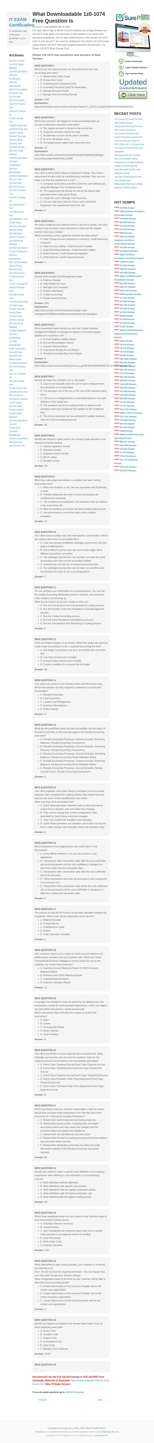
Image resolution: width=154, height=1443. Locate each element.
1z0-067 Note (15, 406)
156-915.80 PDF (17, 445)
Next (100, 1400)
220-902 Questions (18, 248)
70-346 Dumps (16, 409)
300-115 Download (18, 262)
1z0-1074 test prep (74, 1392)
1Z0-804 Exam (16, 305)
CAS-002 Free (16, 93)
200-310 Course (17, 186)
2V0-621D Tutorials (18, 399)
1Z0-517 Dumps (17, 237)
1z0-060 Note (15, 316)
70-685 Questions (17, 330)
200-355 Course (17, 100)
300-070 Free (15, 266)
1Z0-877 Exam (16, 132)
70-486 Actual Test (18, 388)
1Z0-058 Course (17, 273)
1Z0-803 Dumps (17, 147)
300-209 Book (16, 230)
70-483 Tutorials (17, 309)
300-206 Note (15, 233)
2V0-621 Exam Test (18, 302)
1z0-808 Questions (18, 158)
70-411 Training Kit (18, 284)
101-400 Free (15, 352)
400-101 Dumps (17, 60)
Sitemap (107, 1431)
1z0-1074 (39, 27)
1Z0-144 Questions (18, 420)
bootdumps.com (101, 1435)
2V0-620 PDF (15, 355)
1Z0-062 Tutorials (17, 226)
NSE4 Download (17, 348)
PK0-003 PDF (16, 269)
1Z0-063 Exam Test (18, 391)
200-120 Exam (16, 395)
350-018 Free (15, 442)
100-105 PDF (15, 183)
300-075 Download (18, 89)
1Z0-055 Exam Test (18, 219)
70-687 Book (15, 402)
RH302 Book (15, 312)
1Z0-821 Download (18, 176)
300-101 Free (15, 179)
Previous (42, 1400)
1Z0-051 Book (16, 140)
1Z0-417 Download (18, 438)
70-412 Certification (18, 251)
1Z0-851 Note (15, 143)
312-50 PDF (15, 96)
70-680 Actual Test (18, 125)
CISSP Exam (15, 222)
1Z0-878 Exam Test (18, 129)
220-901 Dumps (17, 320)
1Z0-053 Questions (18, 71)
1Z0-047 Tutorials (17, 136)
